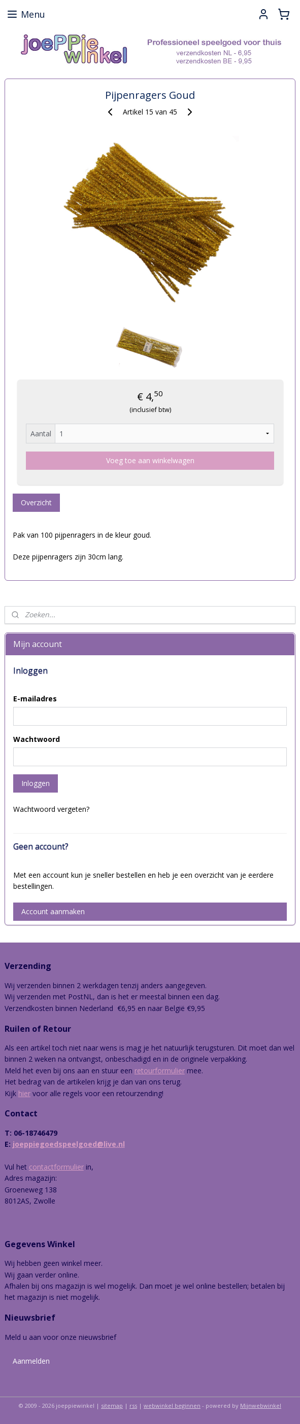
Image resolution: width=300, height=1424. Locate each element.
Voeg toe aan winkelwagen (150, 461)
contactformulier (56, 1167)
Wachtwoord (36, 739)
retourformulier (160, 1070)
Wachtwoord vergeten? (51, 809)
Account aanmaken (53, 911)
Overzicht (36, 503)
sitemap (112, 1405)
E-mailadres (35, 698)
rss (133, 1405)
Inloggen (35, 783)
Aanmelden (31, 1361)
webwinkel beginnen (172, 1405)
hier (24, 1093)
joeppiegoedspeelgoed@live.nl (69, 1144)
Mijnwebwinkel (260, 1405)
